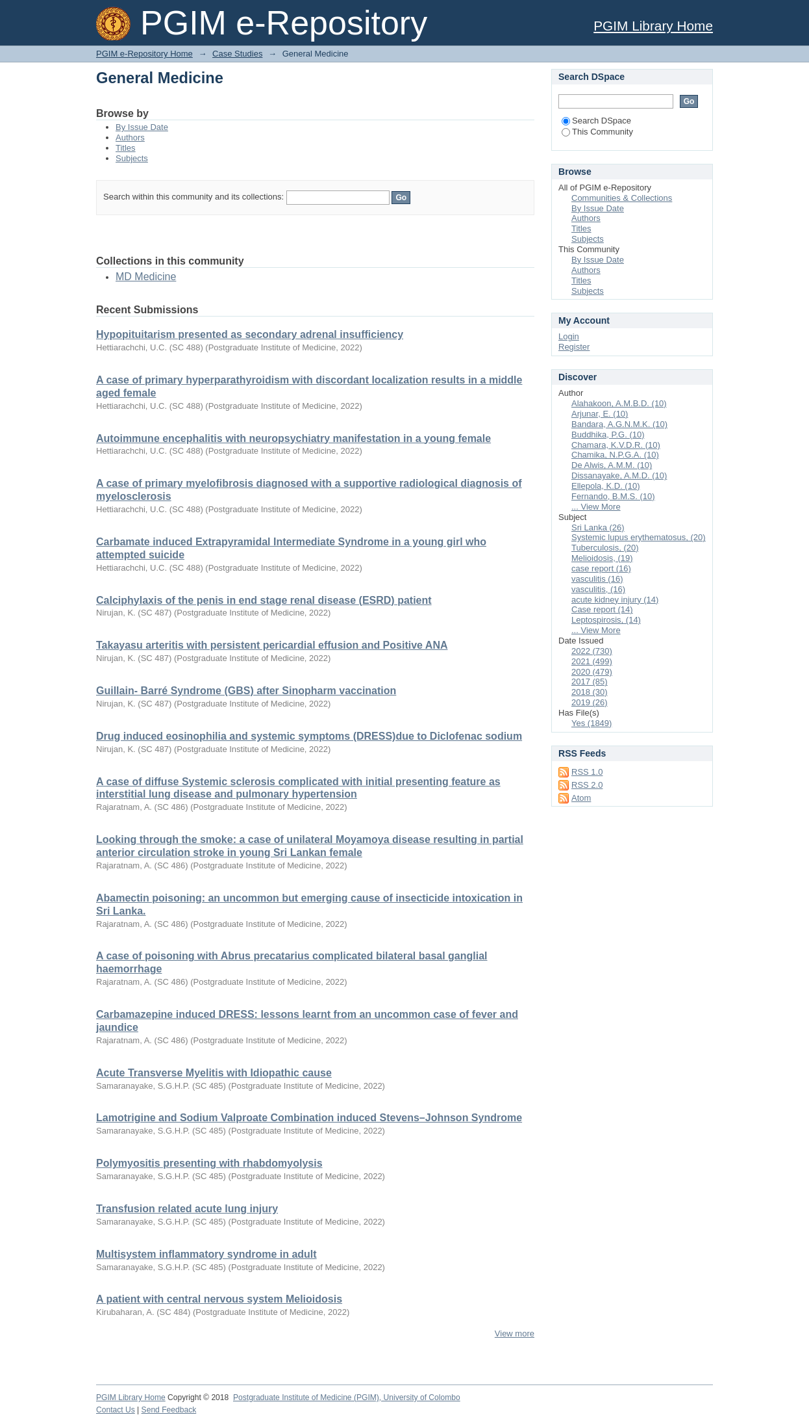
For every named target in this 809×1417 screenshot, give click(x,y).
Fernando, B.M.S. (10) (613, 496)
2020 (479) (591, 672)
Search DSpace (596, 120)
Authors (130, 137)
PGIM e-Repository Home (144, 53)
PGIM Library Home (653, 25)
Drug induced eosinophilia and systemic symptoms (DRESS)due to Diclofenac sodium (309, 736)
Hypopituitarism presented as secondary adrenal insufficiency (249, 334)
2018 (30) (589, 692)
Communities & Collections (621, 198)
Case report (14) (602, 609)
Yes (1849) (591, 723)
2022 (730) (591, 651)
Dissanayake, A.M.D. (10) (619, 475)
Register (574, 347)
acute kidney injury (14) (614, 599)
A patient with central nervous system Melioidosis (219, 1299)
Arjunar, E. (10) (599, 414)
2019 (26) (589, 702)
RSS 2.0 (587, 785)
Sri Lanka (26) (598, 527)
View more (514, 1333)
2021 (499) (591, 661)
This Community (597, 131)
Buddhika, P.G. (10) (608, 434)
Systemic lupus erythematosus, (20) (638, 537)
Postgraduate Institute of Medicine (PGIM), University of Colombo (346, 1397)
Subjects (132, 158)
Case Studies (237, 53)
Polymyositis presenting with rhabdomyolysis (209, 1163)
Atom (581, 798)
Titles (126, 148)
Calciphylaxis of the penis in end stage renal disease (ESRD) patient (264, 600)
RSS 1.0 (587, 772)
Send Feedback (169, 1409)
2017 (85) (589, 681)
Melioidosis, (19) (602, 558)
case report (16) (601, 568)
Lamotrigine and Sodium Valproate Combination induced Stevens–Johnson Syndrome (309, 1117)
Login (568, 336)
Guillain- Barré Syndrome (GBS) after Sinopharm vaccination (246, 690)
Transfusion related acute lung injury (187, 1208)
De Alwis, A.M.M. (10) (611, 465)
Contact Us (115, 1409)
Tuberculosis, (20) (605, 547)
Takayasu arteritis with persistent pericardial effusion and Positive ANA (272, 645)
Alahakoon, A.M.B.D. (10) (619, 403)
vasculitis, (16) (598, 589)
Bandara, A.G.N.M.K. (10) (619, 424)
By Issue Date (142, 127)
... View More (596, 507)
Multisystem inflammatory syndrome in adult (206, 1254)
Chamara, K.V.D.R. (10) (615, 445)
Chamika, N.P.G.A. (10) (615, 455)
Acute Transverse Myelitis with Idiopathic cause (214, 1072)
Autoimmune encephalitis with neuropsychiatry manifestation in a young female (293, 438)
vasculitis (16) (597, 579)
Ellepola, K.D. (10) (605, 486)
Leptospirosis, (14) (606, 620)
